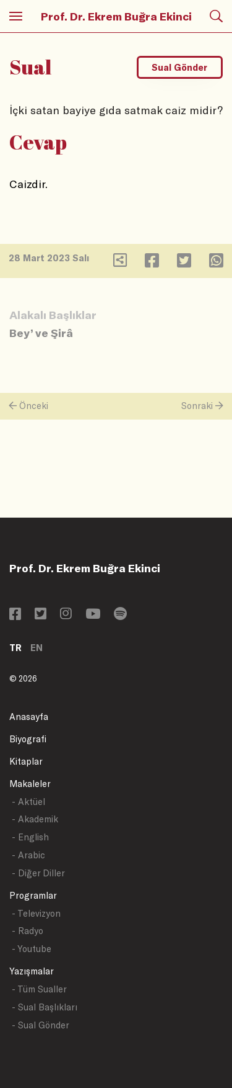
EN (36, 647)
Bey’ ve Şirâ (41, 332)
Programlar (33, 895)
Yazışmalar (31, 971)
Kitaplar (26, 761)
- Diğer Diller (38, 873)
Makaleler (30, 783)
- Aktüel (28, 801)
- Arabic (28, 855)
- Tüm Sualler (39, 989)
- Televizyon (36, 913)
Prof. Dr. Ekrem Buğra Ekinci (116, 16)
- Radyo (27, 930)
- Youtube (31, 948)
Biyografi (27, 739)
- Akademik (35, 819)
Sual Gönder (179, 67)
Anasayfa (28, 716)
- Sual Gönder (40, 1025)
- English (30, 837)
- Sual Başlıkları (44, 1007)
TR (15, 647)
